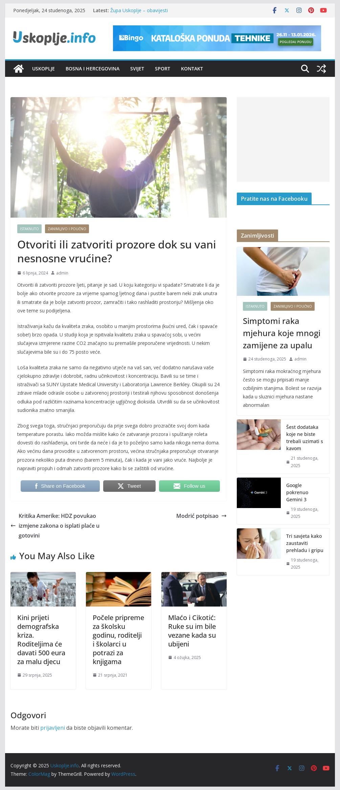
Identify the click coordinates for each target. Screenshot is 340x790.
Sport (162, 68)
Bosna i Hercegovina (92, 68)
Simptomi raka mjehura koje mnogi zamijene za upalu (281, 333)
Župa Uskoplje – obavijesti (139, 10)
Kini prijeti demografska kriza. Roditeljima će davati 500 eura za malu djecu (41, 639)
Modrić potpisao (201, 516)
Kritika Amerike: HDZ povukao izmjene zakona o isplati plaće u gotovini (54, 525)
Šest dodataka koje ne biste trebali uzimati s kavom (304, 438)
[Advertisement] (283, 139)
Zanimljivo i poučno (67, 228)
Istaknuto (29, 228)
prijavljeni (52, 727)
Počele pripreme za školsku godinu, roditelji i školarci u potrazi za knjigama (118, 639)
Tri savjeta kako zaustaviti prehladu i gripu (304, 543)
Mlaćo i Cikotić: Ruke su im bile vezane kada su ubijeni (192, 631)
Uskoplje (43, 68)
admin (62, 273)
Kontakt (192, 68)
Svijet (137, 68)
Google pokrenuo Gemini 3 (297, 492)
